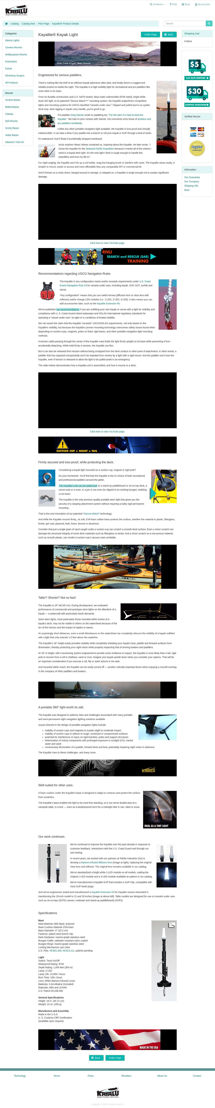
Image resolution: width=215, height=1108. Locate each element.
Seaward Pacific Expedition (100, 148)
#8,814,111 (68, 950)
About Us (162, 1075)
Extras (8, 68)
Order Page (150, 34)
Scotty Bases (12, 128)
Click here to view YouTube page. (107, 243)
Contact (197, 1075)
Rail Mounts (11, 121)
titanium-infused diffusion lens (96, 862)
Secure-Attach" (92, 513)
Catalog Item (28, 23)
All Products (11, 82)
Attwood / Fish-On (14, 142)
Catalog (15, 23)
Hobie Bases (11, 135)
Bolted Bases (12, 107)
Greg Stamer (77, 115)
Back (169, 34)
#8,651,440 (55, 950)
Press (91, 1075)
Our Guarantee (192, 177)
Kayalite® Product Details (65, 23)
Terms (57, 1075)
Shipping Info (191, 185)
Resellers (126, 1075)
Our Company (191, 181)
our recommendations (67, 309)
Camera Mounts (13, 47)
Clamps (9, 114)
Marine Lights (12, 40)
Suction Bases (12, 100)
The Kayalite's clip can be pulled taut (78, 485)
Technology (20, 1075)
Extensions (11, 61)
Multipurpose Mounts (16, 54)
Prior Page (43, 23)
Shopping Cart (192, 33)
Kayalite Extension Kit (108, 303)
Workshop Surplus (14, 75)
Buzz (187, 190)
